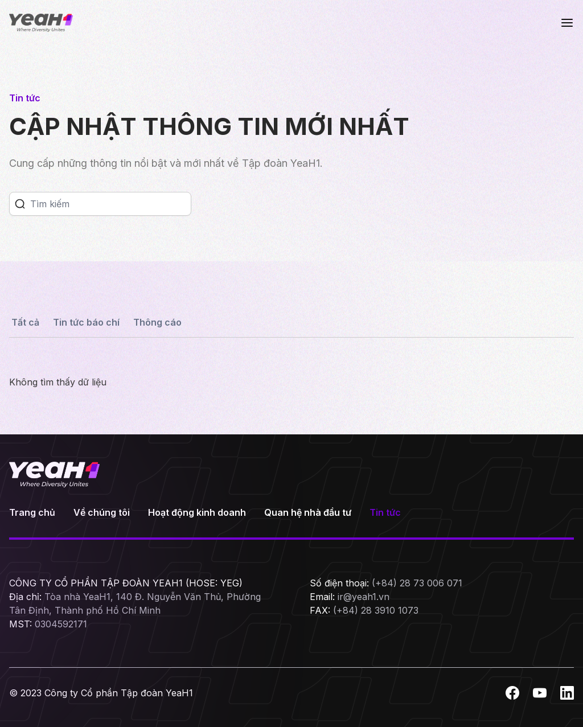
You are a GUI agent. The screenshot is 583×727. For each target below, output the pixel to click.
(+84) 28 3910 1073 (375, 610)
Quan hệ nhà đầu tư (307, 512)
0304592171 (61, 624)
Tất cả (25, 322)
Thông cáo (157, 322)
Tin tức (385, 512)
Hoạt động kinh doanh (197, 512)
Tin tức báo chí (86, 322)
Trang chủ (32, 512)
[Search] (110, 203)
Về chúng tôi (101, 512)
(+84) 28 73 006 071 (417, 583)
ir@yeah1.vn (363, 596)
